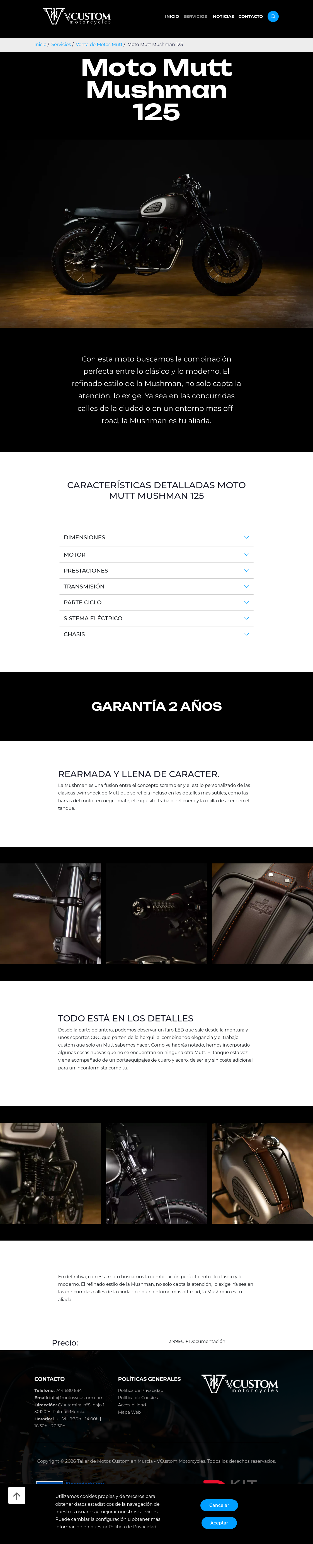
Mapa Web (129, 1412)
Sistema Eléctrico (93, 618)
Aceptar (219, 1523)
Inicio (172, 16)
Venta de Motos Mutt (99, 44)
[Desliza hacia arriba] (16, 1495)
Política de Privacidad (141, 1390)
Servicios (195, 16)
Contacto (251, 16)
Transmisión (84, 586)
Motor (75, 554)
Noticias (223, 16)
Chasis (74, 634)
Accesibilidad (132, 1404)
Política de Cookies (138, 1397)
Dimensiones (84, 537)
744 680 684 (69, 1390)
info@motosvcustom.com (76, 1397)
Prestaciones (86, 570)
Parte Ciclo (83, 602)
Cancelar (219, 1505)
